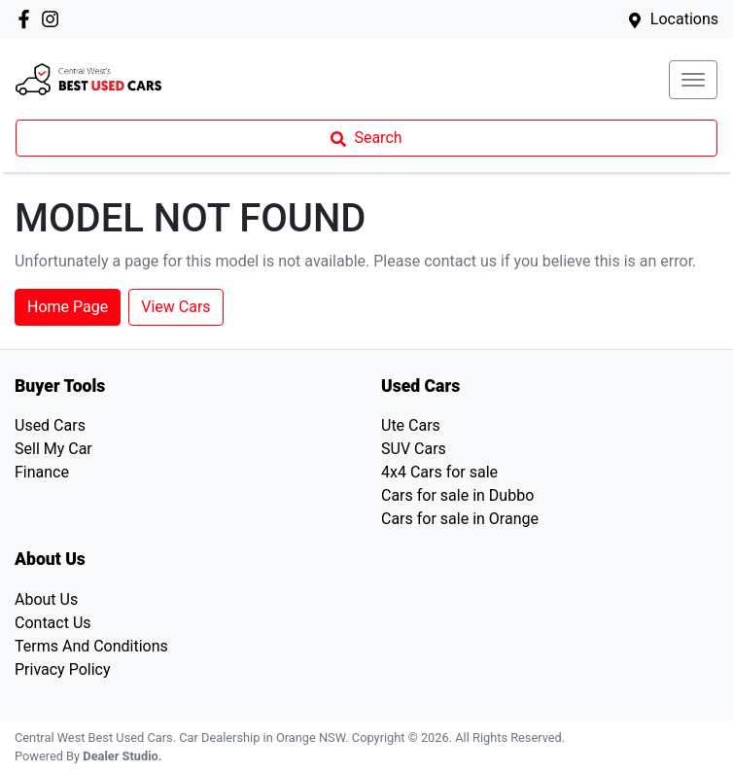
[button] (693, 79)
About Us (46, 599)
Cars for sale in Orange (460, 518)
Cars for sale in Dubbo (457, 495)
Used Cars (50, 425)
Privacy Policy (63, 669)
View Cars (175, 307)
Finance (42, 472)
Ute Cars (410, 425)
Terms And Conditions (91, 646)
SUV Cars (413, 448)
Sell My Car (53, 448)
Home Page (67, 307)
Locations (684, 19)
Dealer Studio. (122, 756)
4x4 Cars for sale (439, 472)
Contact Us (53, 623)
